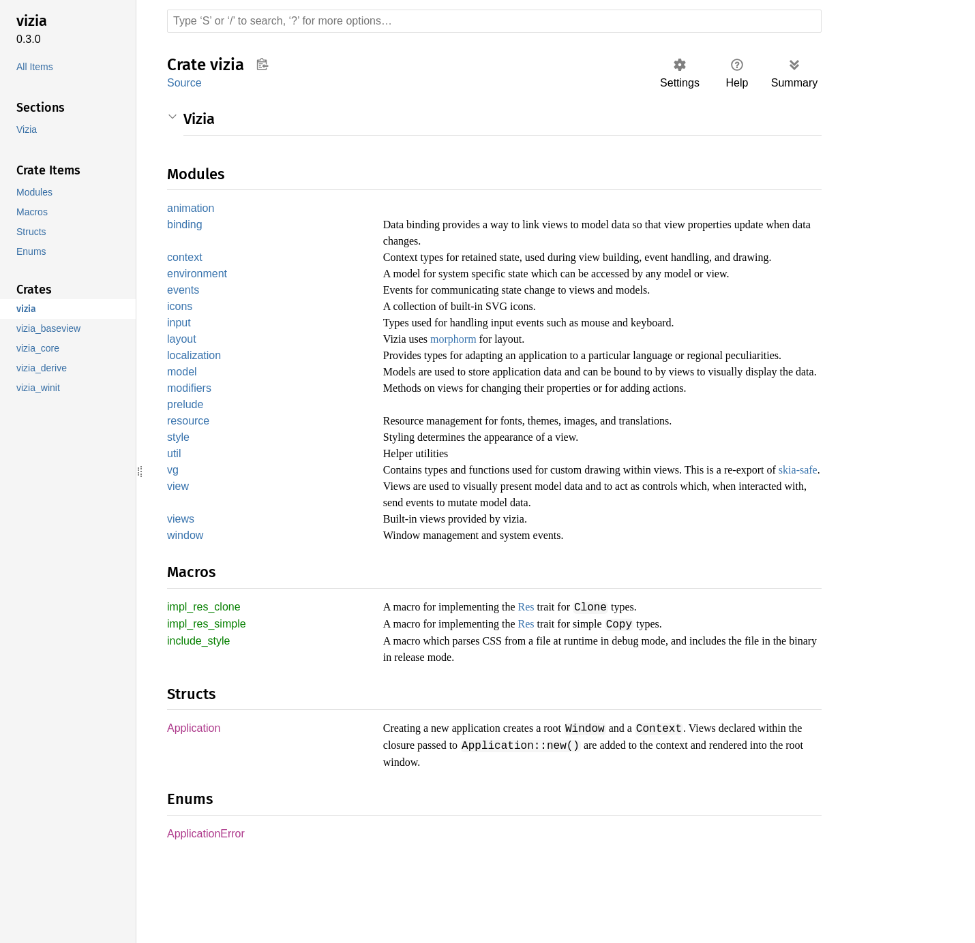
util (175, 510)
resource (188, 475)
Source (184, 82)
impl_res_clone (205, 681)
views (180, 592)
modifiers (190, 441)
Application (196, 803)
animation (192, 208)
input (180, 342)
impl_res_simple (208, 698)
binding (186, 225)
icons (180, 325)
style (179, 492)
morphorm (461, 359)
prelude (187, 458)
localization (196, 376)
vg (172, 527)
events (183, 308)
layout (182, 359)
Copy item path (262, 64)
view (178, 559)
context (186, 258)
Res (544, 681)
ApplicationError (208, 907)
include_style (200, 715)
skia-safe (418, 543)
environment (198, 291)
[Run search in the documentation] (494, 21)
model (183, 409)
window (186, 609)
